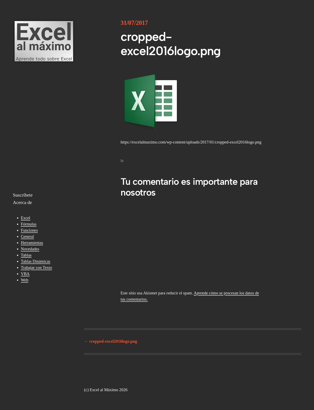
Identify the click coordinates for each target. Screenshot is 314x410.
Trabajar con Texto (36, 267)
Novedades (30, 249)
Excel (25, 218)
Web (24, 280)
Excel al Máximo (99, 375)
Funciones (29, 230)
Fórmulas (28, 224)
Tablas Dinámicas (35, 261)
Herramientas (32, 242)
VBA (25, 274)
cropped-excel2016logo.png (113, 341)
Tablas (26, 255)
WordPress (290, 375)
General (27, 236)
